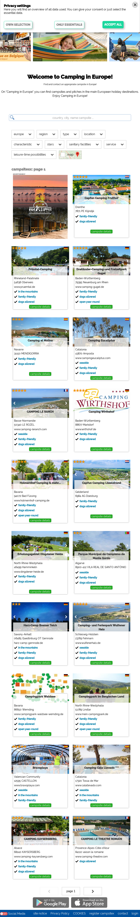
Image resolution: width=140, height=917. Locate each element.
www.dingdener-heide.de (29, 571)
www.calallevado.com (88, 785)
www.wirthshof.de (85, 429)
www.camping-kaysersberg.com (33, 856)
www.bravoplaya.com (27, 785)
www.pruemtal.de (24, 286)
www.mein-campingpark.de (91, 714)
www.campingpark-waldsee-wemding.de (38, 714)
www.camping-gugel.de (89, 286)
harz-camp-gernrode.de (28, 642)
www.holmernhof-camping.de (31, 500)
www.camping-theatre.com (91, 856)
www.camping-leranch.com (30, 429)
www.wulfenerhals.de (87, 642)
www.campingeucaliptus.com (92, 358)
